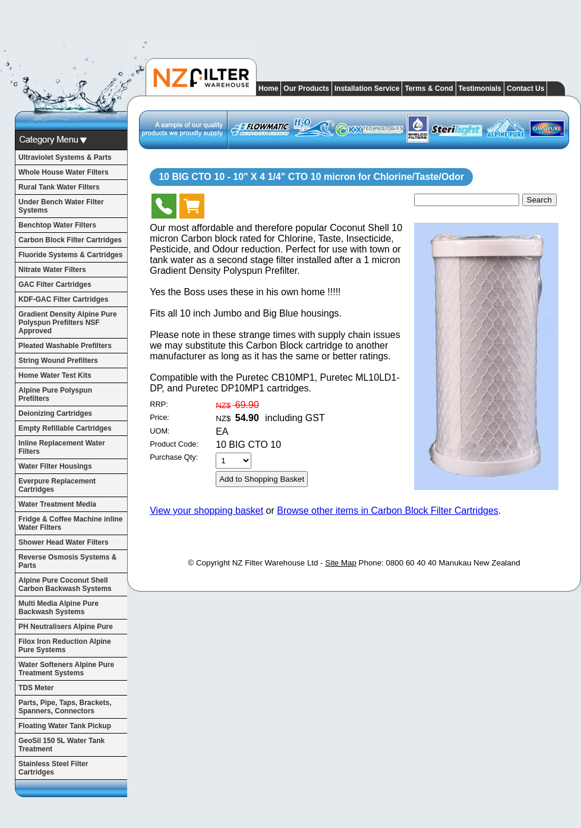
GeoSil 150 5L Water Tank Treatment (61, 745)
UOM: (159, 430)
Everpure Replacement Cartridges (57, 485)
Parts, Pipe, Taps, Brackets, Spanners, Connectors (65, 707)
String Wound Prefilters (58, 360)
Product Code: (174, 444)
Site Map (340, 562)
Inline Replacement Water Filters (61, 447)
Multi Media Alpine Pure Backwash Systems (58, 607)
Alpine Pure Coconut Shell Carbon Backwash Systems (65, 584)
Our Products (306, 88)
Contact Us (525, 88)
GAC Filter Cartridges (54, 284)
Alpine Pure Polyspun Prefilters (55, 394)
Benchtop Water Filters (57, 225)
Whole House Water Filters (63, 172)
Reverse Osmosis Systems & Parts (67, 561)
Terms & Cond (429, 88)
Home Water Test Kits (54, 375)
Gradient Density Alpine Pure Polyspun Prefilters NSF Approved (67, 322)
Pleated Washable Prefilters (65, 346)
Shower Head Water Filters (63, 542)
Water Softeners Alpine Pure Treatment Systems (66, 668)
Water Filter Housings (55, 466)
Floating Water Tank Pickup (64, 726)
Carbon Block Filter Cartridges (70, 240)
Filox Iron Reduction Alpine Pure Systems (64, 645)
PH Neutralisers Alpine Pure (65, 626)
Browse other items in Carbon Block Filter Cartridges (387, 510)
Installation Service (366, 88)
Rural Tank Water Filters (59, 187)
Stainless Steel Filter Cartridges (53, 768)
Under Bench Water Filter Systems (61, 206)
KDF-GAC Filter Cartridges (63, 299)
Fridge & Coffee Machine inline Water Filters (70, 523)
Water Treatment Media (57, 504)
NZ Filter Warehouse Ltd (275, 562)
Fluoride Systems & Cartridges (70, 255)
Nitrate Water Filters (52, 270)
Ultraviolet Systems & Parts (65, 157)
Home (268, 88)
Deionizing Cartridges (55, 413)
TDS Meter (35, 688)
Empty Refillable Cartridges (65, 428)
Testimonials (480, 88)
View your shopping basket (206, 510)
